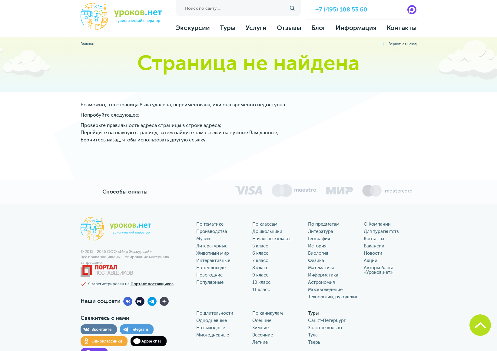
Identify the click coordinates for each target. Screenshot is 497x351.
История (317, 246)
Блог (318, 27)
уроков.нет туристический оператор (121, 17)
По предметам (324, 224)
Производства (211, 231)
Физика (316, 260)
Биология (318, 253)
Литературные (211, 246)
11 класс (261, 289)
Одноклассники (106, 341)
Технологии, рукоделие (333, 297)
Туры (228, 27)
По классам (264, 224)
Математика (321, 267)
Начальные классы (272, 238)
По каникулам (267, 313)
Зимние (260, 327)
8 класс (260, 267)
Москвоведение (325, 289)
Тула (313, 335)
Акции (370, 260)
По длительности (214, 313)
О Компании (377, 224)
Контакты (402, 27)
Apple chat (151, 341)
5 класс (260, 246)
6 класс (260, 253)
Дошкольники (267, 231)
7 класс (260, 260)
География (319, 238)
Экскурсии (193, 27)
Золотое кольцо (325, 327)
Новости (373, 253)
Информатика (323, 275)
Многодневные (212, 335)
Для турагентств (381, 231)
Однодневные (211, 320)
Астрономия (321, 282)
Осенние (261, 320)
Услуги (256, 27)
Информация (356, 27)
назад (113, 140)
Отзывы (289, 27)
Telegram (139, 329)
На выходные (210, 327)
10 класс (261, 282)
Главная (87, 44)
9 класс (260, 275)
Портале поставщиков (152, 284)
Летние (260, 342)
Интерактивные (213, 260)
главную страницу (136, 132)
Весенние (262, 335)
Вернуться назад (403, 44)
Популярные (210, 282)
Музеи (203, 238)
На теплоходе (211, 267)
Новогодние (209, 275)
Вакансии (374, 246)
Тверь (314, 342)
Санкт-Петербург (327, 320)
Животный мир (212, 253)
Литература (320, 231)
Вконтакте (101, 329)
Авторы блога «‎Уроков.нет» (378, 270)
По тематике (210, 224)
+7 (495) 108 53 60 (341, 10)
